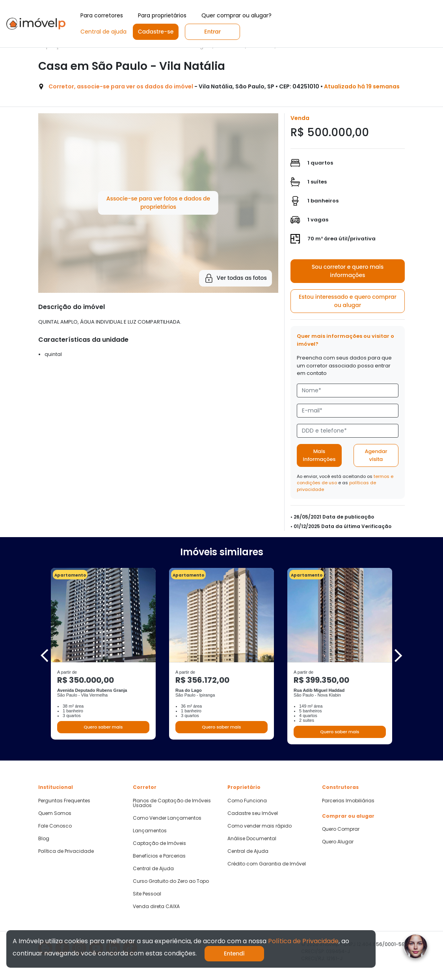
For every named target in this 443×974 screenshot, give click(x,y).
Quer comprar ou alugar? (236, 15)
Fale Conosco (55, 826)
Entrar (212, 32)
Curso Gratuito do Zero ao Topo (171, 881)
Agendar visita (376, 455)
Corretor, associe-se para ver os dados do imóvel (120, 86)
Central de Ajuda (153, 868)
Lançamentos (150, 830)
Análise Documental (251, 838)
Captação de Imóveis (159, 843)
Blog (43, 838)
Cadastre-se (155, 32)
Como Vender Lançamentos (167, 818)
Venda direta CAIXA (156, 906)
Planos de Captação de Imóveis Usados (172, 803)
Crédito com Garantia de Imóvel (266, 864)
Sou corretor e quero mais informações (348, 271)
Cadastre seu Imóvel (252, 813)
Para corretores (101, 15)
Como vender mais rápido (259, 826)
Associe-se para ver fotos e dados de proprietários (158, 203)
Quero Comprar (340, 829)
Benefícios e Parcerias (159, 856)
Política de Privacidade (66, 851)
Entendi (234, 953)
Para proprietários (162, 15)
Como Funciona (247, 800)
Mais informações (319, 455)
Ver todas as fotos (235, 278)
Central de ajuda (103, 32)
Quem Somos (54, 813)
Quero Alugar (338, 841)
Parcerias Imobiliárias (348, 800)
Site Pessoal (147, 894)
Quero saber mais (103, 727)
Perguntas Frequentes (64, 800)
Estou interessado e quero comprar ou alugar (347, 301)
